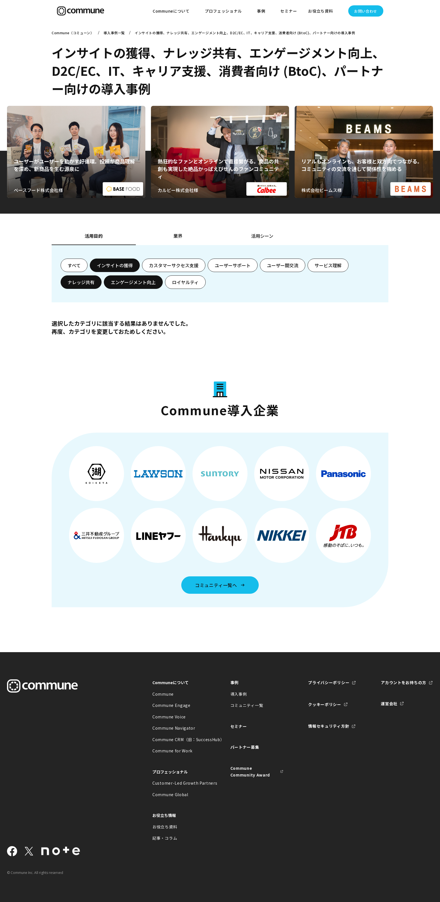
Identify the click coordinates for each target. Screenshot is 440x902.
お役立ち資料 (164, 827)
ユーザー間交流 (282, 265)
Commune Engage (171, 705)
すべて (74, 265)
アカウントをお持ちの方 (403, 682)
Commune (163, 694)
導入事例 (238, 694)
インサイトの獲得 (115, 265)
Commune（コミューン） (73, 32)
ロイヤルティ (185, 282)
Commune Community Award (250, 771)
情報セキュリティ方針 (328, 726)
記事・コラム (164, 838)
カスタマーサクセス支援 (173, 265)
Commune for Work (172, 750)
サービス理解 (328, 265)
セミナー (288, 11)
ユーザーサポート (233, 265)
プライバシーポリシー (328, 682)
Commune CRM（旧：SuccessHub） (179, 739)
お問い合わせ (365, 11)
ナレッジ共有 (81, 282)
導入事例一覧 (114, 32)
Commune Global (170, 794)
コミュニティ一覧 (246, 705)
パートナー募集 (244, 747)
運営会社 (389, 703)
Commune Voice (169, 717)
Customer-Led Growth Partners (179, 783)
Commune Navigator (173, 728)
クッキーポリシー (324, 704)
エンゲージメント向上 (133, 282)
